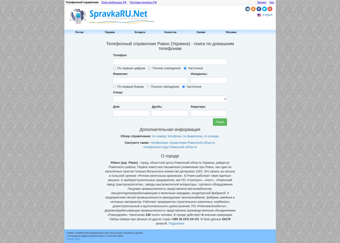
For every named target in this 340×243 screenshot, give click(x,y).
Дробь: (157, 106)
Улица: (118, 92)
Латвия (200, 32)
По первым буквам (128, 86)
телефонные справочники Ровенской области (182, 142)
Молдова (231, 32)
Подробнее (177, 223)
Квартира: (198, 106)
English (268, 15)
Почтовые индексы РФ (143, 2)
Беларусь (140, 32)
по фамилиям (192, 136)
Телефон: (120, 55)
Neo (271, 2)
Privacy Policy (73, 239)
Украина (110, 32)
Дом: (116, 106)
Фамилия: (120, 74)
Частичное (193, 68)
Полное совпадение (164, 68)
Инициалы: (199, 74)
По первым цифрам (129, 68)
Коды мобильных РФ (114, 2)
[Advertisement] (82, 102)
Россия (79, 32)
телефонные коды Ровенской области (170, 147)
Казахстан (170, 32)
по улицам (211, 136)
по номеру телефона (166, 136)
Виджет (261, 2)
